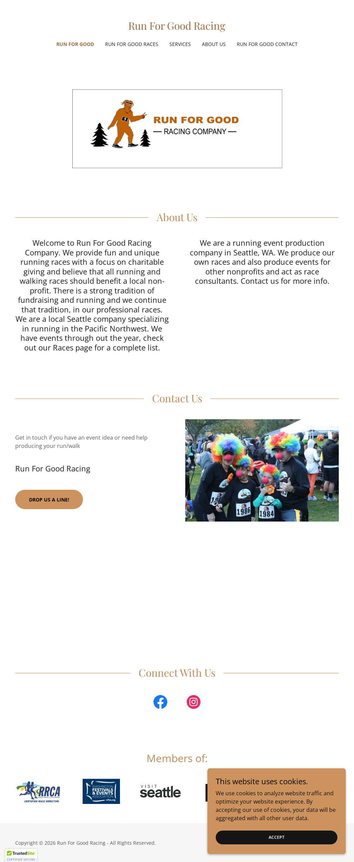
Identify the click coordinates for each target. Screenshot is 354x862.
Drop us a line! (49, 499)
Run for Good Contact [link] (267, 44)
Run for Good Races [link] (131, 44)
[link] (176, 27)
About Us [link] (214, 44)
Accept (277, 837)
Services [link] (180, 44)
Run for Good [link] (75, 44)
